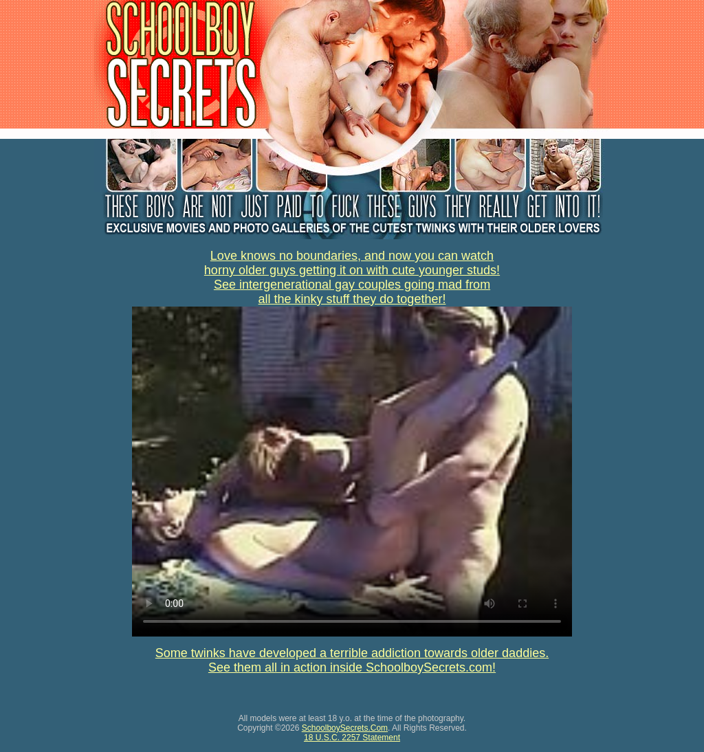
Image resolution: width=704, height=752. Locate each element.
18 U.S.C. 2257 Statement (352, 737)
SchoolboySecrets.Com (345, 728)
